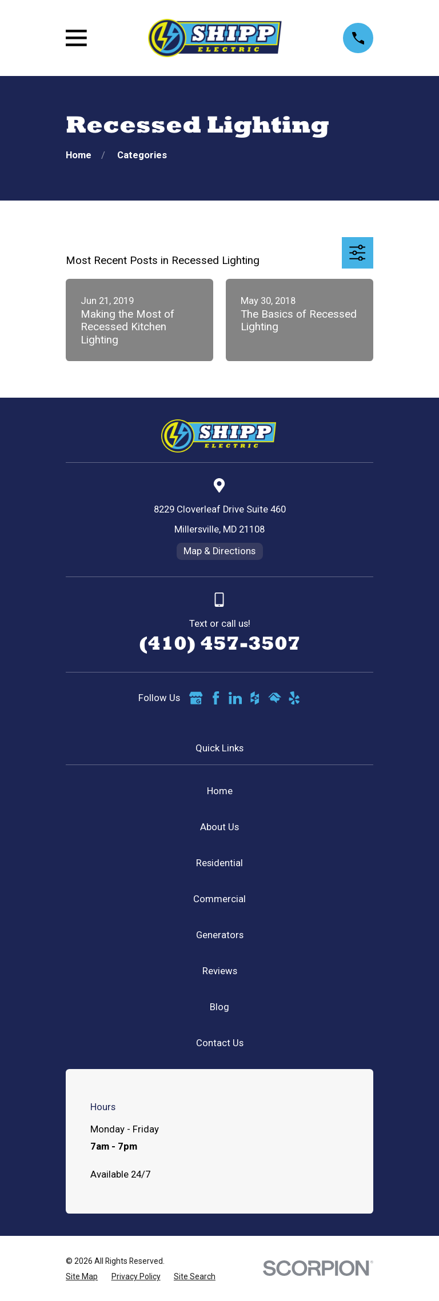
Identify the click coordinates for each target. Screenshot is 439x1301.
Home (220, 791)
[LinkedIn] (235, 697)
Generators (220, 935)
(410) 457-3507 (220, 642)
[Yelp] (294, 697)
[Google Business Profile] (195, 697)
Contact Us (220, 1043)
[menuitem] (82, 1277)
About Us (219, 827)
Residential (219, 863)
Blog (219, 1007)
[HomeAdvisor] (274, 697)
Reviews (219, 971)
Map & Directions (219, 551)
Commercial (219, 899)
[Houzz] (254, 697)
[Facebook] (215, 697)
